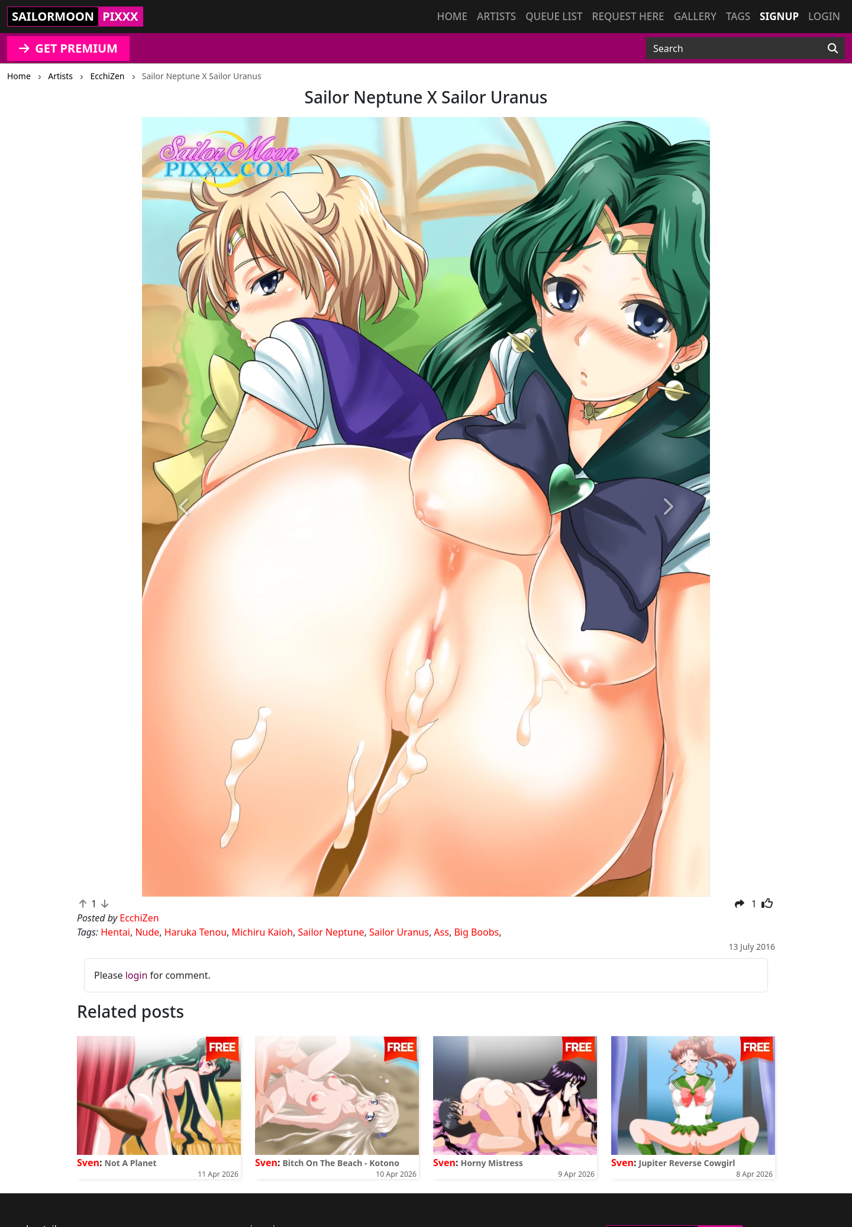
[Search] (833, 48)
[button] (184, 507)
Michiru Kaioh (262, 932)
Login (824, 16)
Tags (738, 16)
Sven (88, 1162)
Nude (147, 932)
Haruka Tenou (195, 932)
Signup (779, 16)
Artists (496, 16)
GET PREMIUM (68, 48)
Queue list (553, 16)
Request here (628, 16)
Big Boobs (476, 932)
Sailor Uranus (399, 932)
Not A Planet (131, 1162)
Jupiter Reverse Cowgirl (687, 1162)
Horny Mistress (492, 1162)
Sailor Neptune (331, 932)
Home (452, 16)
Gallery (695, 16)
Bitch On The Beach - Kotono (341, 1162)
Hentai (115, 932)
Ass (441, 932)
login (136, 975)
